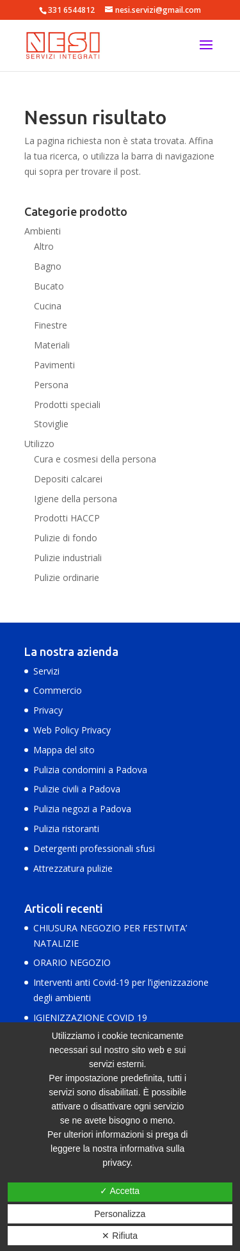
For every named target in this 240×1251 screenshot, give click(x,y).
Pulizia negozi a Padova (82, 809)
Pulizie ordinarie (66, 577)
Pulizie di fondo (65, 538)
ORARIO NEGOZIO (72, 962)
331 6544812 (71, 9)
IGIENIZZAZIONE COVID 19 (90, 1017)
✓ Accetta (120, 1191)
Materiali (52, 345)
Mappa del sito (64, 750)
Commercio (57, 690)
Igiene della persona (75, 499)
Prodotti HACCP (67, 518)
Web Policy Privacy (72, 730)
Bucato (49, 286)
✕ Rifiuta (120, 1236)
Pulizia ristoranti (66, 828)
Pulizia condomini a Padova (90, 770)
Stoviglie (51, 424)
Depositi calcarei (68, 479)
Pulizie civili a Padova (76, 789)
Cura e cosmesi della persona (95, 459)
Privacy (48, 710)
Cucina (47, 306)
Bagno (47, 266)
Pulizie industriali (68, 558)
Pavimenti (54, 365)
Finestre (50, 325)
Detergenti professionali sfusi (94, 848)
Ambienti (42, 231)
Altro (44, 246)
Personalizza (119, 1214)
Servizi (46, 671)
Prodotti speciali (67, 404)
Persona (51, 385)
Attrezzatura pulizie (73, 868)
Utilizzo (39, 443)
